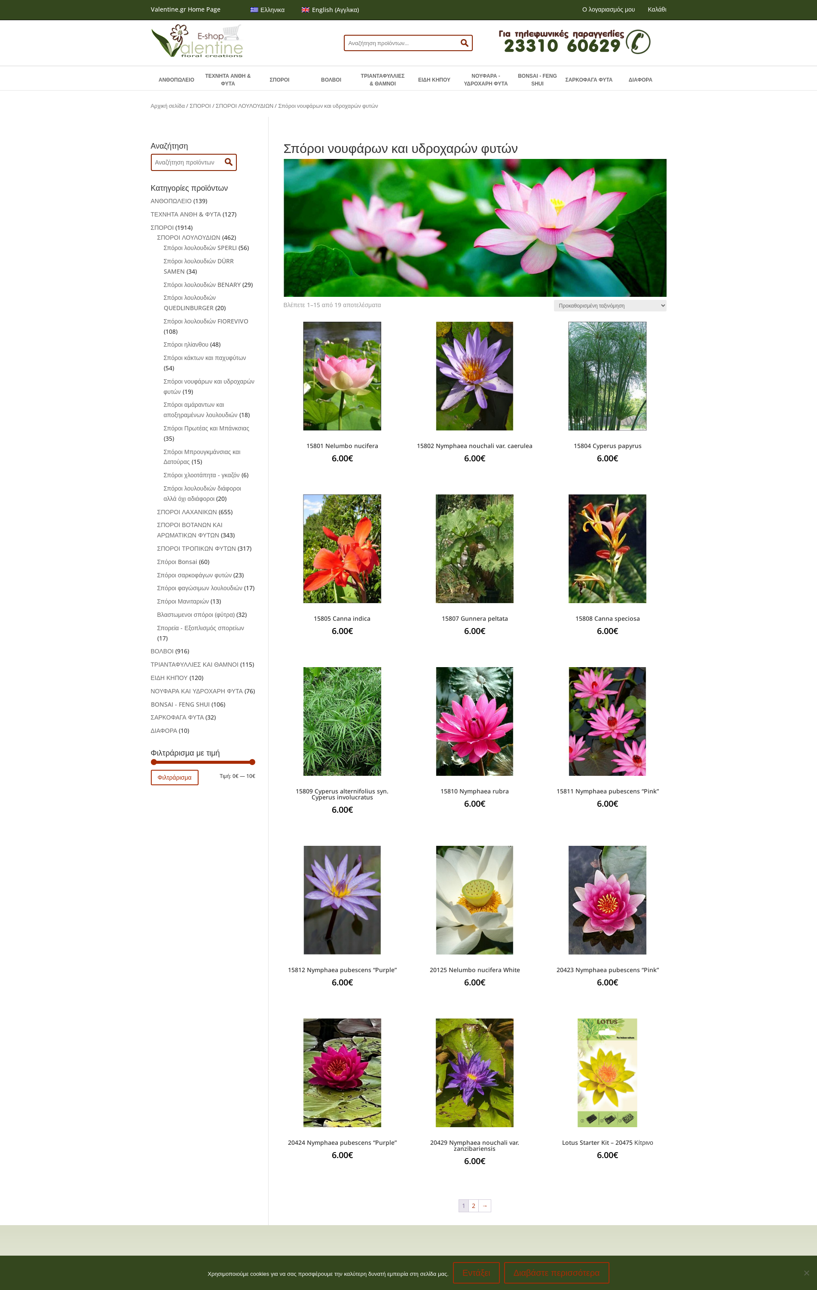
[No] (806, 1273)
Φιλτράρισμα (175, 777)
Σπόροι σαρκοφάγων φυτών (194, 575)
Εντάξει (476, 1273)
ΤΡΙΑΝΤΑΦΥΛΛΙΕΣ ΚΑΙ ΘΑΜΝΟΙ (195, 664)
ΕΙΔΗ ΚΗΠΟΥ (434, 80)
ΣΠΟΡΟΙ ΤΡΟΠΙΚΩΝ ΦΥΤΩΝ (196, 548)
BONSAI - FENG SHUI (537, 80)
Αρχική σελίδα (168, 106)
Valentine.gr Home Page (185, 9)
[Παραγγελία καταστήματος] (610, 305)
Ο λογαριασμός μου (608, 9)
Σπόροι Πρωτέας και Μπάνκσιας (206, 428)
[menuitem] (267, 9)
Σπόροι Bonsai (177, 562)
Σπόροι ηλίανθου (186, 344)
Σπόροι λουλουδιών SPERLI (200, 248)
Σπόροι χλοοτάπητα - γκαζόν (202, 475)
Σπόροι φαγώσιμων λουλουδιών (199, 588)
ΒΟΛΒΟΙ (331, 80)
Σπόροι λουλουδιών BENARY (202, 285)
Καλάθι (657, 9)
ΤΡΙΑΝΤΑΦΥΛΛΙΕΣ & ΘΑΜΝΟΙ (383, 80)
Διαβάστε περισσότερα (557, 1273)
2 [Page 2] (473, 1206)
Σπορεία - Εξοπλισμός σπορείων (201, 628)
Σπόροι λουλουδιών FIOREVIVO (206, 321)
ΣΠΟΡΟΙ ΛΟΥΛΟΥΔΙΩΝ (245, 106)
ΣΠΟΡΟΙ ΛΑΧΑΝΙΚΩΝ (187, 512)
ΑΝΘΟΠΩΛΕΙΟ (176, 80)
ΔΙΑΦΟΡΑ (640, 80)
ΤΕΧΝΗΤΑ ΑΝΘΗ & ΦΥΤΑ (228, 80)
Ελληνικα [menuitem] (272, 10)
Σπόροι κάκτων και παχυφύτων (205, 358)
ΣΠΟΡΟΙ (280, 80)
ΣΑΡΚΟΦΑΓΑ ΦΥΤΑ (588, 80)
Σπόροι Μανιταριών (183, 601)
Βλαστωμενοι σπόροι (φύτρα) (196, 614)
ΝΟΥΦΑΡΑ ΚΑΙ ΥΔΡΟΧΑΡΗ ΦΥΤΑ (197, 691)
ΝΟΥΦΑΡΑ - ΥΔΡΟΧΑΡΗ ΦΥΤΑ (486, 80)
